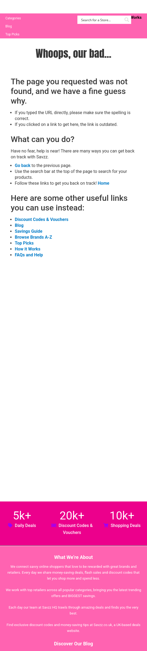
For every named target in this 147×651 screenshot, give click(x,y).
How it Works (27, 249)
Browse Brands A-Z (33, 237)
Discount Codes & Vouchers (41, 219)
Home (103, 183)
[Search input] (101, 19)
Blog (8, 26)
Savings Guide (28, 231)
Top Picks (12, 34)
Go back (22, 165)
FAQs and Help (29, 254)
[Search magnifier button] (127, 19)
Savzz (32, 7)
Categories (13, 18)
